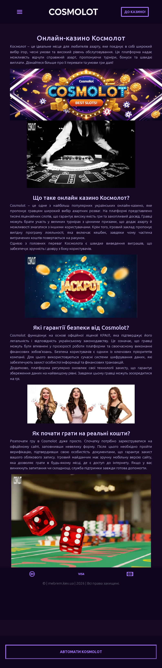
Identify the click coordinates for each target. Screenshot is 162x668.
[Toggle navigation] (19, 12)
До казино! (134, 12)
